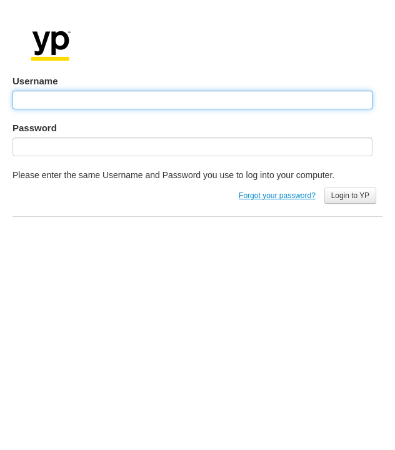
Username (35, 81)
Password (34, 127)
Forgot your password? (277, 195)
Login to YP (350, 195)
